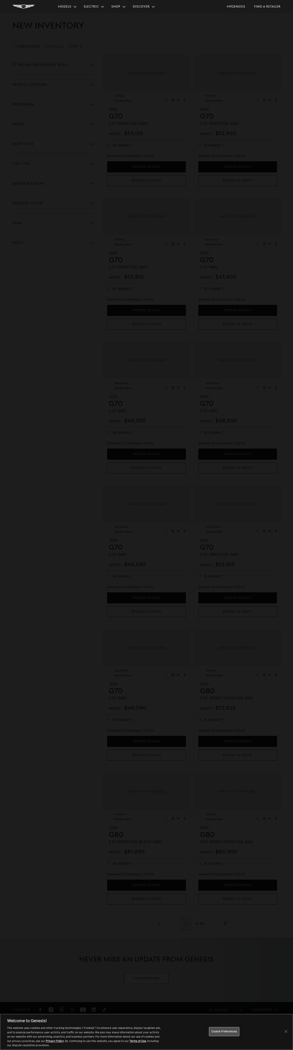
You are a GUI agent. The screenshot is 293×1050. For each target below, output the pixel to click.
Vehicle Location (29, 84)
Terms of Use (138, 1041)
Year (17, 223)
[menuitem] (67, 6)
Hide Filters (28, 46)
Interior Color (27, 203)
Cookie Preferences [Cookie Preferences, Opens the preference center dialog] (224, 1031)
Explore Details (146, 167)
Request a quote (146, 180)
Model (18, 124)
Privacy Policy (55, 1041)
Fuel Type (21, 164)
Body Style (23, 144)
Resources (262, 1010)
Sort (73, 46)
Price (17, 243)
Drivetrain (23, 104)
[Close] (286, 1031)
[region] (146, 1032)
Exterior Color (27, 183)
